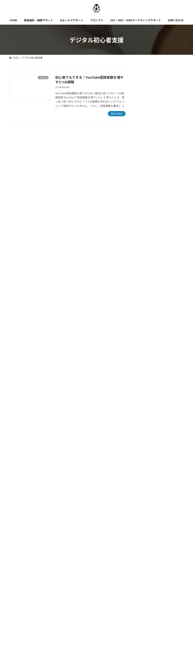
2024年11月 (145, 511)
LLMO (141, 359)
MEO (141, 367)
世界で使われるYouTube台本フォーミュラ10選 (169, 161)
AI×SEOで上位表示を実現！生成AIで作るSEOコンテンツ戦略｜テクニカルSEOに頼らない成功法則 (168, 186)
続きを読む (116, 113)
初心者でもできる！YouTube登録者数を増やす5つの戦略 (89, 79)
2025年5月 (144, 466)
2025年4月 (144, 473)
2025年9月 (144, 435)
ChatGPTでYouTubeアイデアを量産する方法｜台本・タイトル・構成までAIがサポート (169, 213)
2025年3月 (144, 481)
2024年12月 (145, 504)
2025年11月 (145, 420)
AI (139, 336)
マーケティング (147, 390)
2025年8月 (144, 443)
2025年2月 (144, 488)
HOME (17, 583)
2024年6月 (144, 550)
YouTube (143, 382)
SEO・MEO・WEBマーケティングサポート (149, 583)
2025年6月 (144, 458)
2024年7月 (144, 542)
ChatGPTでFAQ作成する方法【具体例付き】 (169, 285)
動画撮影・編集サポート (44, 583)
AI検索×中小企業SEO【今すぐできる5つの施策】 (169, 304)
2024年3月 (144, 565)
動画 (140, 397)
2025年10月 (145, 427)
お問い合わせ (21, 586)
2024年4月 (144, 557)
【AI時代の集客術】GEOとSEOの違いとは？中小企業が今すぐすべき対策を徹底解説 (168, 116)
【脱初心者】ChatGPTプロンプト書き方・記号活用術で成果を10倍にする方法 (169, 263)
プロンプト (147, 344)
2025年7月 (144, 450)
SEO (140, 374)
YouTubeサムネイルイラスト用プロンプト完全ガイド (169, 139)
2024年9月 (144, 527)
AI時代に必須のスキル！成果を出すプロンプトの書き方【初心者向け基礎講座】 (168, 91)
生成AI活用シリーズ (152, 351)
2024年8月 (144, 534)
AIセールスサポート (80, 583)
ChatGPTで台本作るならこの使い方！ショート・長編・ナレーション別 (169, 238)
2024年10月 (145, 519)
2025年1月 (144, 496)
